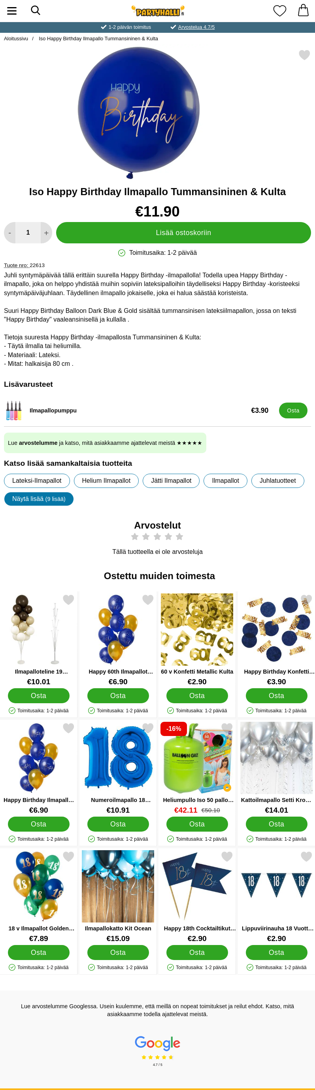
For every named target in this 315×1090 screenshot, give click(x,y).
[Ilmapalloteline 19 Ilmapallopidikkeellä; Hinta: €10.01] (38, 639)
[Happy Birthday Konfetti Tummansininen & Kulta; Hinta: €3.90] (276, 639)
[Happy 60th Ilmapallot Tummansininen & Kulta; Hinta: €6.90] (118, 639)
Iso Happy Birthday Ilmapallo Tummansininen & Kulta (98, 38)
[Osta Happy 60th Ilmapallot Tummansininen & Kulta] (118, 695)
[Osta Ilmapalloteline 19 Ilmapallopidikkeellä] (39, 695)
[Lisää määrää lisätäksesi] (46, 232)
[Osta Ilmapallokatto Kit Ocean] (118, 952)
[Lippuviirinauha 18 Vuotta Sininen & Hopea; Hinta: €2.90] (276, 896)
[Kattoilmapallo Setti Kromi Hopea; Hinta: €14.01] (276, 768)
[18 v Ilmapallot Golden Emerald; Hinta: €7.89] (38, 896)
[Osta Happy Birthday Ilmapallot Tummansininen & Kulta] (39, 823)
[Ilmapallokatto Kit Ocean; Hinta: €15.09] (118, 896)
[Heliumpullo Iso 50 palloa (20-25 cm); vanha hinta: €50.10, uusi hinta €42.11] (197, 768)
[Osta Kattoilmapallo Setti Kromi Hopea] (276, 823)
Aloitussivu (16, 38)
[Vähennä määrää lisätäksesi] (9, 232)
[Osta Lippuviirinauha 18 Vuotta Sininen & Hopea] (276, 952)
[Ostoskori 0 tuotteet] (303, 11)
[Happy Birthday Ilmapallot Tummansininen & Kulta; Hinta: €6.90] (38, 768)
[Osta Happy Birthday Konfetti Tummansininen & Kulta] (276, 695)
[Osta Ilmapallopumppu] (293, 410)
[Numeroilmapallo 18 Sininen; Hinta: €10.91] (118, 768)
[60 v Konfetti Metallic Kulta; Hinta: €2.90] (197, 639)
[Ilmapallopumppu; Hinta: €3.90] (139, 410)
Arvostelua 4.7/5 (196, 27)
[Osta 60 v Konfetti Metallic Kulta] (197, 695)
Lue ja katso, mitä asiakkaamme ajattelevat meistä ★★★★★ (105, 443)
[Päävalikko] (12, 11)
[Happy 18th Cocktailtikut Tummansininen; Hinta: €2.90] (197, 896)
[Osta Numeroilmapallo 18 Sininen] (118, 823)
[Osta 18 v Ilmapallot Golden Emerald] (39, 952)
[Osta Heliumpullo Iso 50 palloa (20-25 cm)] (197, 823)
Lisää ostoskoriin (183, 233)
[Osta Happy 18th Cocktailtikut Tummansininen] (197, 952)
